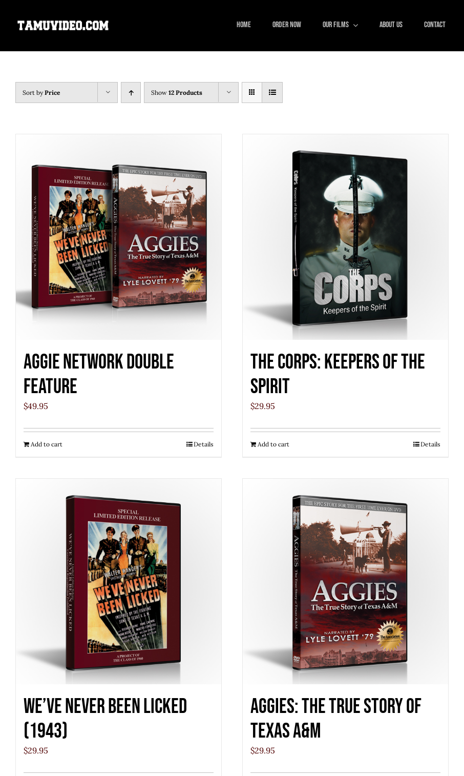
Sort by (41, 92)
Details (204, 444)
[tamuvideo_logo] (63, 22)
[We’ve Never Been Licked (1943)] (118, 581)
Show (176, 92)
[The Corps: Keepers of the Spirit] (345, 237)
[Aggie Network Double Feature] (118, 237)
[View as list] (272, 93)
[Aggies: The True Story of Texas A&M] (345, 581)
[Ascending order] (131, 92)
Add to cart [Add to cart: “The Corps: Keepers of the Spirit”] (273, 444)
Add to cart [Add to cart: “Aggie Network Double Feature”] (46, 444)
